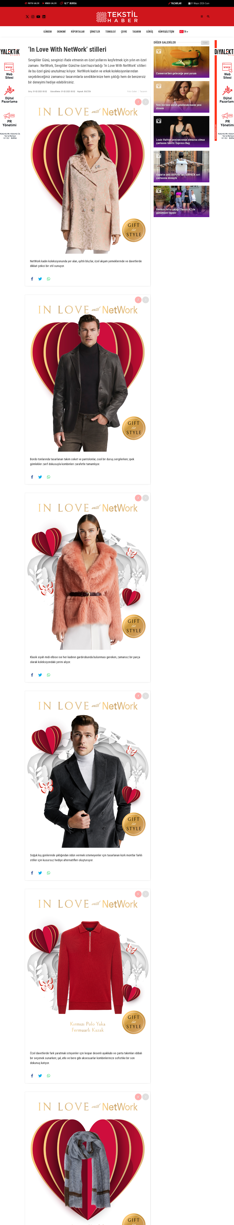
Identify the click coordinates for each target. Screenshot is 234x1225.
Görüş (149, 31)
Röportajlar (78, 31)
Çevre (124, 31)
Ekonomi (61, 31)
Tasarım (136, 31)
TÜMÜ (205, 43)
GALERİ (32, 3)
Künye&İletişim (166, 31)
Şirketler (95, 31)
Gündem (47, 31)
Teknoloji (110, 31)
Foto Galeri (132, 91)
